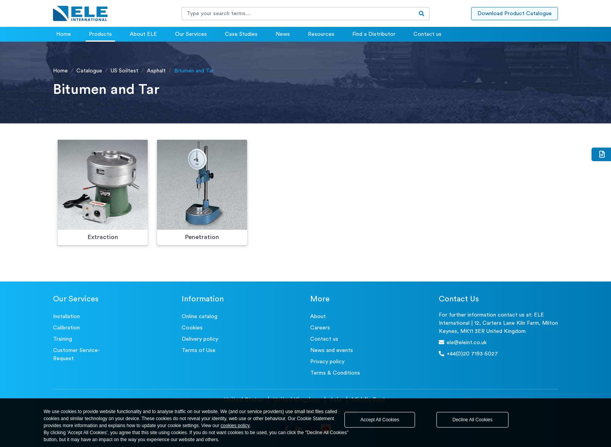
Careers (320, 328)
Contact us (427, 34)
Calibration (66, 328)
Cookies (192, 328)
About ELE (143, 34)
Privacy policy (327, 361)
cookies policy (235, 425)
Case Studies (241, 34)
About (318, 316)
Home (63, 34)
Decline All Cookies (472, 419)
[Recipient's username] (298, 13)
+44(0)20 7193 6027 (468, 354)
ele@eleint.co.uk (463, 342)
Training (62, 339)
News (282, 34)
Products (100, 34)
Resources (321, 34)
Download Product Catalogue (514, 13)
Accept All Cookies (379, 419)
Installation (66, 316)
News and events (331, 350)
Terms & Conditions (335, 373)
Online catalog (199, 316)
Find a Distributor (374, 34)
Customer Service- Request (76, 354)
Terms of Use (198, 350)
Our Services (191, 34)
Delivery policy (200, 339)
